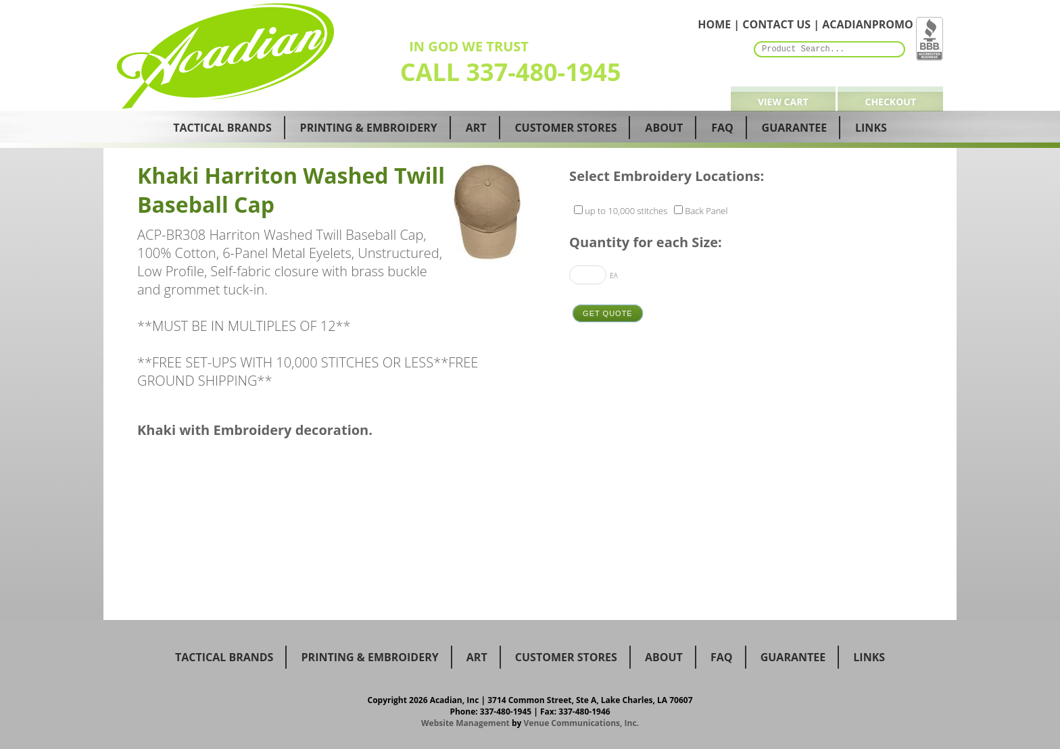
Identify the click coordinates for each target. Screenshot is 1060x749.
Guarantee (794, 127)
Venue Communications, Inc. (582, 723)
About (664, 127)
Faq (722, 127)
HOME (714, 24)
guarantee (793, 657)
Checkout (890, 101)
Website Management (465, 723)
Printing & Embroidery (368, 127)
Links (871, 127)
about (664, 657)
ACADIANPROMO (867, 24)
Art (476, 127)
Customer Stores (565, 127)
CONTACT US (776, 24)
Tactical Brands (222, 127)
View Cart (783, 101)
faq (721, 657)
